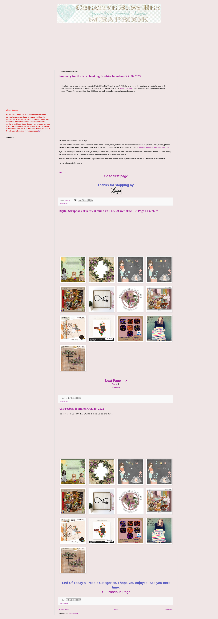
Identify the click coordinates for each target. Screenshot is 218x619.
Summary (68, 200)
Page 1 (114, 384)
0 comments (64, 203)
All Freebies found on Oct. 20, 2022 (81, 408)
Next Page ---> (116, 380)
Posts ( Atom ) (74, 614)
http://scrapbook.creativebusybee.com (153, 147)
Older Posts (168, 610)
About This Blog (125, 88)
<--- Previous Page (116, 592)
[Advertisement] (109, 46)
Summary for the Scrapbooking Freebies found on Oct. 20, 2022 (100, 76)
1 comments (64, 603)
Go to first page (116, 176)
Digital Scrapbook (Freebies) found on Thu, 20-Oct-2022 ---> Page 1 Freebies (108, 211)
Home (116, 610)
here (40, 131)
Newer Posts (64, 610)
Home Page (116, 387)
